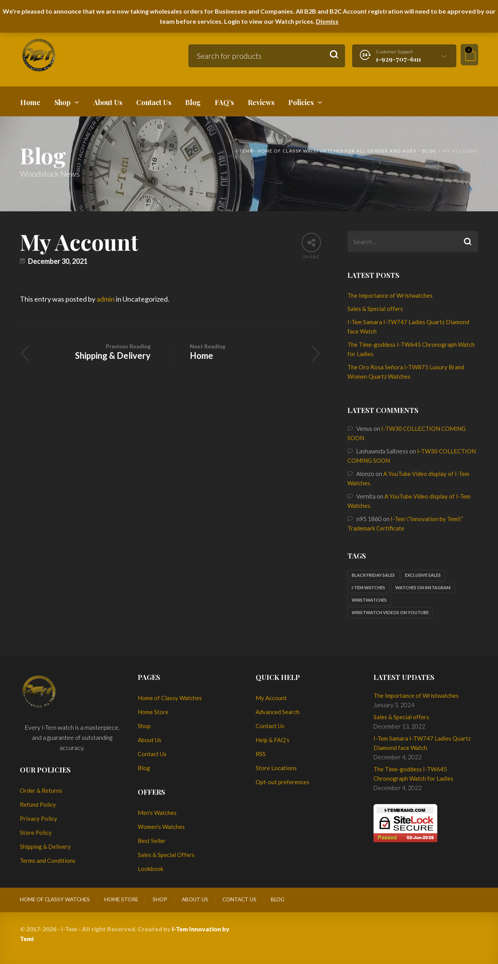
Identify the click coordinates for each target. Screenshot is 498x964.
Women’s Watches (161, 826)
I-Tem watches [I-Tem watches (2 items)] (368, 587)
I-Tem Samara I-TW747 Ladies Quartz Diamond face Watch (422, 743)
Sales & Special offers (375, 308)
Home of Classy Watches (170, 697)
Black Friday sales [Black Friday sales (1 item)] (373, 575)
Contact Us (152, 753)
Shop (144, 725)
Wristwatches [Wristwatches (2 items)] (369, 599)
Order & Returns (41, 790)
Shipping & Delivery (95, 351)
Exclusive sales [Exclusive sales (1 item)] (423, 575)
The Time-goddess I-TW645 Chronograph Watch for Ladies (413, 774)
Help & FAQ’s (272, 739)
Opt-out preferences (282, 781)
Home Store (153, 711)
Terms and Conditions (47, 860)
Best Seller (152, 840)
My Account (271, 697)
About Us (149, 739)
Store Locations (276, 767)
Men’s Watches (157, 812)
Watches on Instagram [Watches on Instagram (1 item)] (423, 587)
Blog (144, 767)
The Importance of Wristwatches (390, 295)
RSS (261, 753)
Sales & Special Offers (166, 854)
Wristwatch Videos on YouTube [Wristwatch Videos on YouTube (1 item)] (390, 612)
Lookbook (150, 868)
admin (105, 299)
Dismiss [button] (327, 21)
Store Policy (36, 832)
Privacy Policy (38, 818)
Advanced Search (278, 711)
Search (334, 54)
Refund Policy (38, 804)
